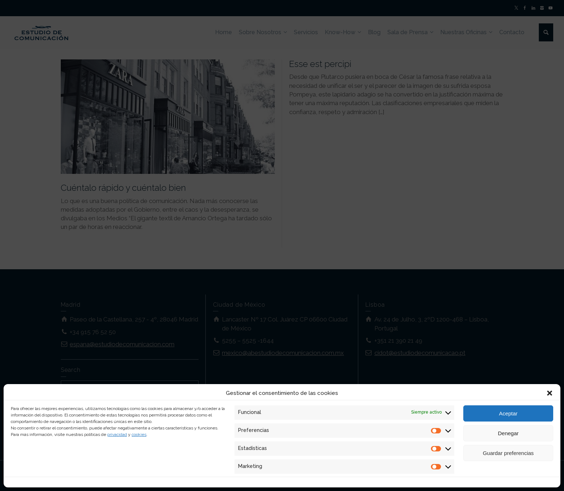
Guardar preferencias (508, 453)
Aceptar (508, 413)
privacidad (117, 434)
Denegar (508, 433)
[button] (549, 393)
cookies (139, 434)
